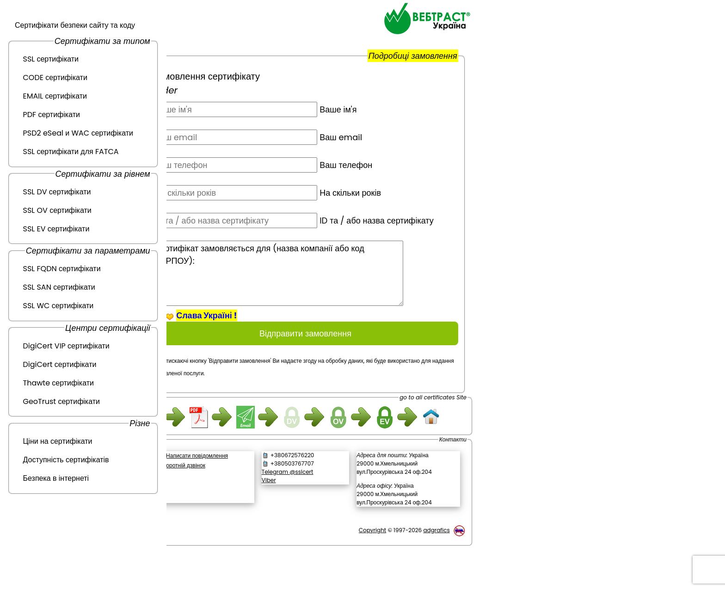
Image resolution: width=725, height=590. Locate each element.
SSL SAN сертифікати (59, 287)
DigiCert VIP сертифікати (66, 346)
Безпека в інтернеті (56, 478)
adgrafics (436, 561)
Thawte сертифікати (58, 383)
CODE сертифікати (55, 77)
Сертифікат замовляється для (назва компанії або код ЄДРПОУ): (307, 285)
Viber (288, 511)
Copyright (372, 561)
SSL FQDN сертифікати (62, 268)
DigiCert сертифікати (60, 364)
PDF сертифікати (51, 114)
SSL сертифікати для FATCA (71, 151)
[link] (226, 521)
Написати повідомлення (226, 487)
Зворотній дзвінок (211, 497)
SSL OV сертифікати (57, 210)
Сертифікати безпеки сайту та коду (75, 25)
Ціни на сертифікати (57, 441)
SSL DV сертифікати (57, 191)
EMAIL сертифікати (55, 96)
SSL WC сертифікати (58, 305)
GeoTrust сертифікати (61, 401)
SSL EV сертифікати (56, 229)
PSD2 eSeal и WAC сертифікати (78, 133)
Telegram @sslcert (306, 503)
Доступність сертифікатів (66, 459)
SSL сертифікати (51, 59)
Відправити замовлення (320, 346)
